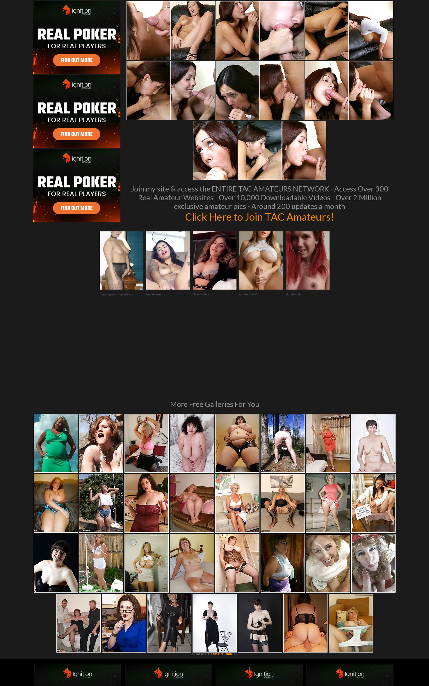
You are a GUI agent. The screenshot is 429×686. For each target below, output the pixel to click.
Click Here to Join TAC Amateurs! (259, 216)
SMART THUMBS (224, 574)
